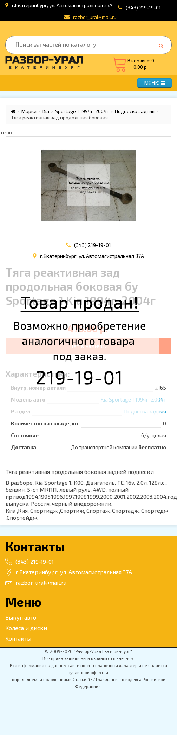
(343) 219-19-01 (143, 8)
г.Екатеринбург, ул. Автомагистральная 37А (68, 572)
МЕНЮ (154, 83)
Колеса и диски (26, 627)
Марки (29, 111)
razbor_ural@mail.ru (35, 582)
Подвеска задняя (135, 111)
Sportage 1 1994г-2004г (82, 111)
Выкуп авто (20, 617)
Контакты (18, 638)
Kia (45, 111)
